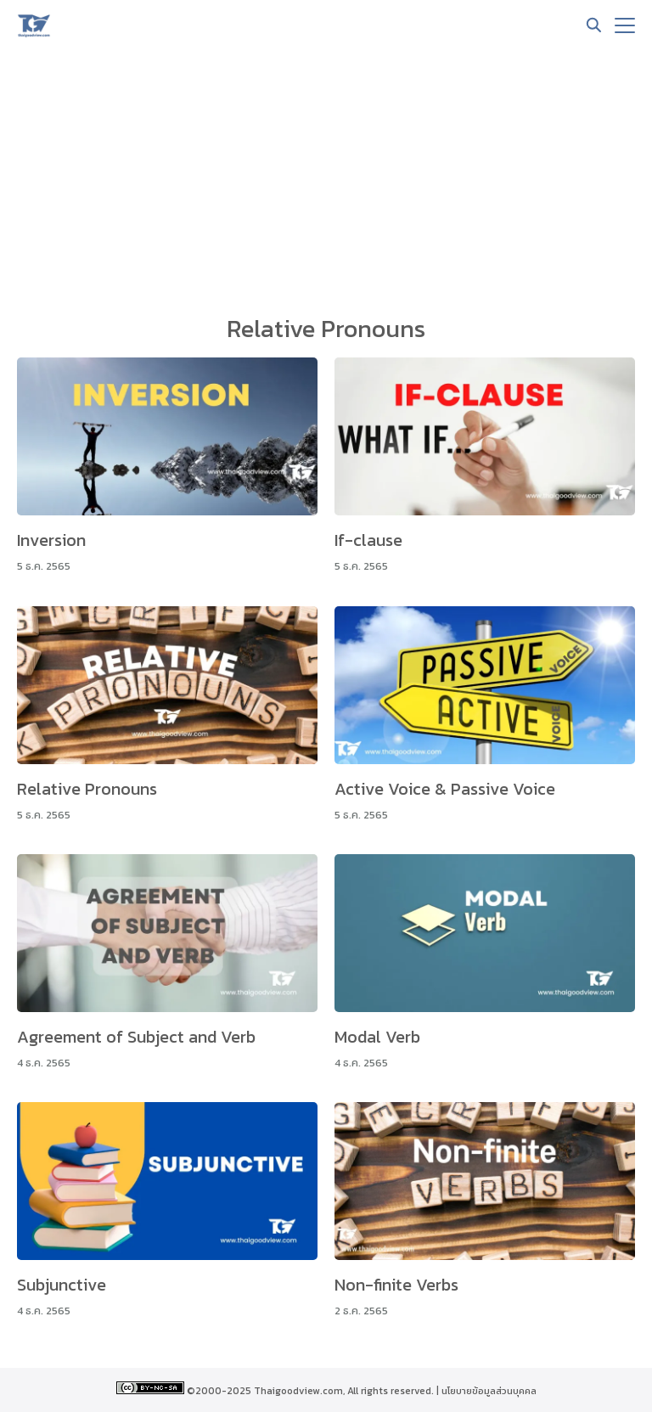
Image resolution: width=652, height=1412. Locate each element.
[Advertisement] (326, 178)
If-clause (368, 540)
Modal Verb (377, 1036)
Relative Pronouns (87, 789)
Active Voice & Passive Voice (444, 789)
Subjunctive (61, 1284)
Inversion (51, 540)
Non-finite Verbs (396, 1284)
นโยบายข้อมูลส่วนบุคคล (489, 1390)
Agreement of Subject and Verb (136, 1036)
